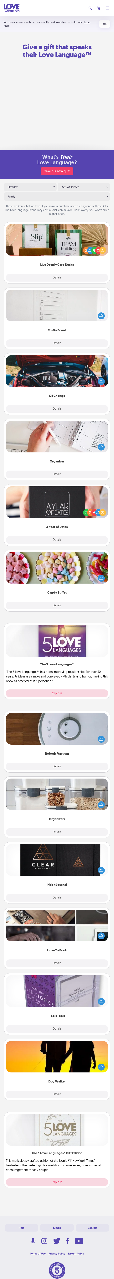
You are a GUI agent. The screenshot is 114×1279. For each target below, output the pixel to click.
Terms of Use (38, 1253)
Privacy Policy (57, 1253)
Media (57, 1228)
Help (21, 1228)
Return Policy (76, 1253)
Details (57, 277)
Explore (57, 693)
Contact (92, 1228)
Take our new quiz (57, 171)
